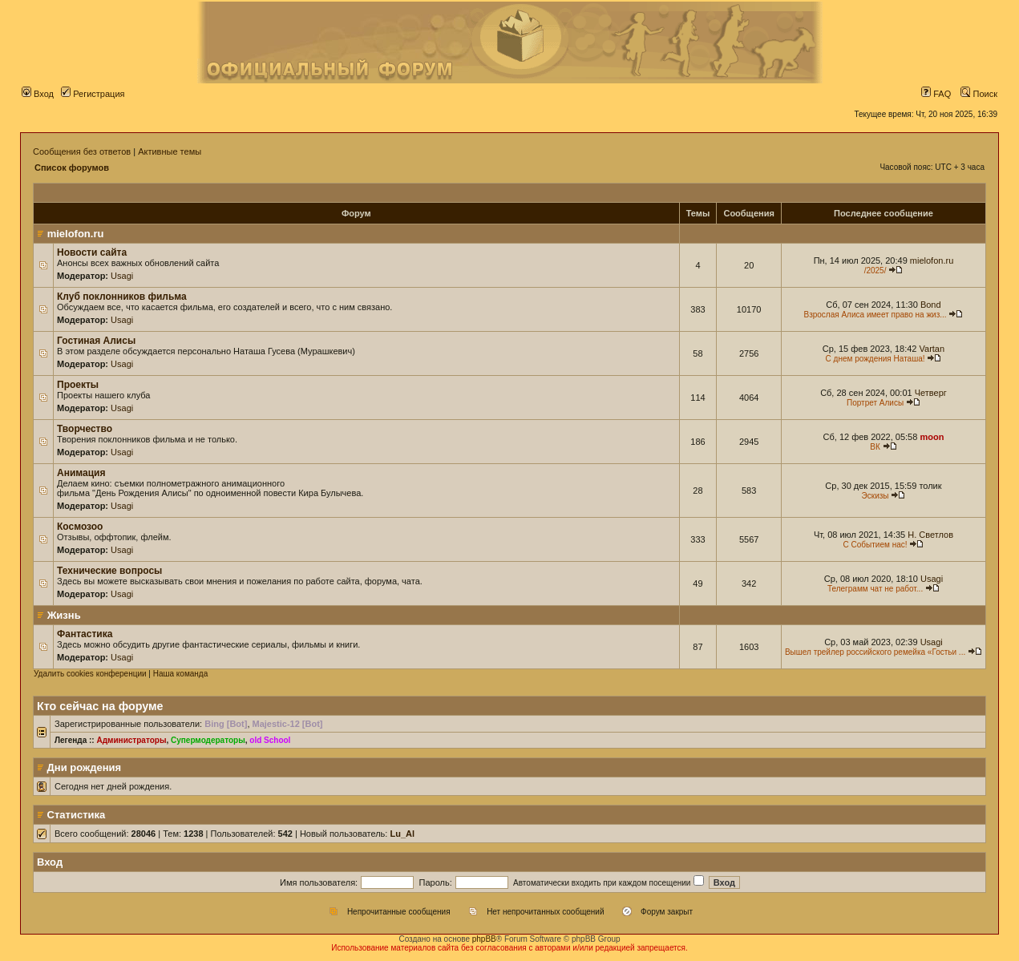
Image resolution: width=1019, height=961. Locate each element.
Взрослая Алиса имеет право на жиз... (874, 314)
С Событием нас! (875, 544)
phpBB (484, 939)
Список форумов (71, 167)
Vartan (932, 348)
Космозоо (80, 526)
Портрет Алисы (875, 402)
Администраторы (131, 740)
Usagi (122, 276)
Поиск (978, 94)
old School (269, 740)
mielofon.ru (75, 234)
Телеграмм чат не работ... (875, 588)
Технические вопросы (109, 570)
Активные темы (169, 151)
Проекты (78, 384)
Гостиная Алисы (96, 340)
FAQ (936, 94)
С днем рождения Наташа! (875, 358)
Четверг (931, 393)
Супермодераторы (208, 740)
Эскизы (875, 495)
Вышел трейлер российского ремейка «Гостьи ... (875, 652)
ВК (875, 446)
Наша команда (180, 673)
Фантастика (84, 634)
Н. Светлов (930, 534)
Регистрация (92, 94)
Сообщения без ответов (82, 151)
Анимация (81, 472)
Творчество (84, 428)
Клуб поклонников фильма (122, 296)
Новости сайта (92, 252)
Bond (930, 304)
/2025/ (875, 270)
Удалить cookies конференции (90, 673)
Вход (38, 94)
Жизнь (64, 615)
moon (932, 437)
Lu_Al (402, 833)
